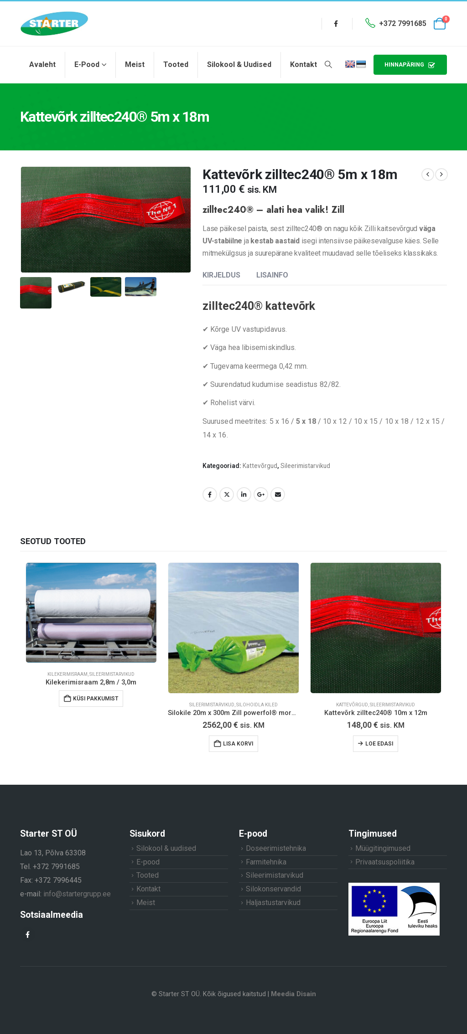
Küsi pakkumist (95, 698)
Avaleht (42, 64)
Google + (261, 494)
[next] (441, 174)
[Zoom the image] (394, 886)
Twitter (226, 494)
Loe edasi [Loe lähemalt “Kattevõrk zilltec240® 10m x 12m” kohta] (379, 744)
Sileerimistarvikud (305, 465)
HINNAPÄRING (410, 65)
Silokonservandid (273, 889)
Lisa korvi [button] (238, 744)
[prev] (427, 174)
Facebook (209, 494)
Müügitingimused (382, 848)
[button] (328, 64)
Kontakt (303, 64)
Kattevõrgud (260, 465)
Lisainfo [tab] (272, 275)
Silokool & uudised (239, 64)
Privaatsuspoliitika (385, 862)
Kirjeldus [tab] (221, 275)
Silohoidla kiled (257, 704)
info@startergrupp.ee (77, 894)
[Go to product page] (91, 613)
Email (277, 494)
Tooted (175, 64)
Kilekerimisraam (67, 674)
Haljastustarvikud (273, 902)
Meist (135, 64)
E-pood (86, 64)
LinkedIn (244, 494)
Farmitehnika (266, 862)
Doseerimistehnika (276, 848)
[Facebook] (336, 23)
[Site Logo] (54, 23)
